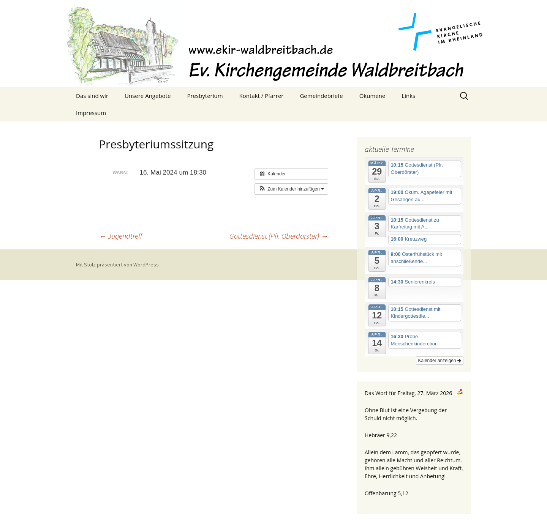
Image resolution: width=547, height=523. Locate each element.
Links (408, 95)
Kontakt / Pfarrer (261, 95)
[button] (291, 189)
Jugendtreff (120, 236)
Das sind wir (92, 95)
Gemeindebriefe (321, 95)
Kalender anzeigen (439, 360)
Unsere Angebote (148, 95)
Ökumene (372, 95)
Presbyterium (205, 95)
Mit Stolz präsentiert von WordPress (117, 264)
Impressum (91, 113)
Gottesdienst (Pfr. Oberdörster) (278, 236)
